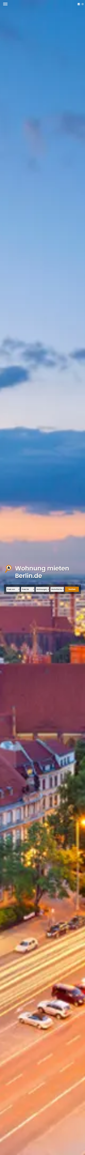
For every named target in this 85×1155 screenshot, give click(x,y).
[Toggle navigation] (5, 4)
